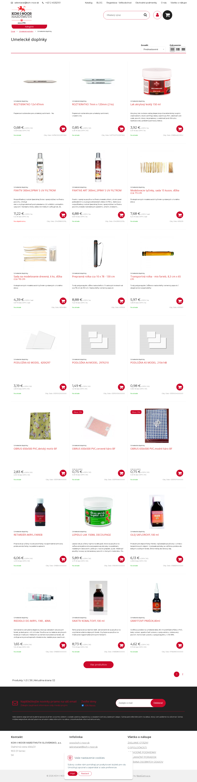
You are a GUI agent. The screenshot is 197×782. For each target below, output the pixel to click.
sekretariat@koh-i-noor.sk (27, 3)
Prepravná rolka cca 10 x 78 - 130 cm (93, 276)
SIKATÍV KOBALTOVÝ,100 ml (88, 620)
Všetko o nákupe (179, 3)
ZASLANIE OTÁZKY (138, 742)
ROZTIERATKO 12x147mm (29, 104)
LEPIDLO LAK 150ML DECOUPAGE (91, 534)
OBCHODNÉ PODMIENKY (142, 752)
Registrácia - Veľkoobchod (118, 3)
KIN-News (90, 705)
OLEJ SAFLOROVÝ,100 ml (144, 534)
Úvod (13, 31)
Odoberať (158, 703)
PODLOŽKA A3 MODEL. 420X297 (32, 362)
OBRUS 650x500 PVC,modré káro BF (151, 448)
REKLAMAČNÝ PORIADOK (142, 757)
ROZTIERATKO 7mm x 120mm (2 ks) (93, 104)
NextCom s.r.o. (143, 776)
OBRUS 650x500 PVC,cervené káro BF (93, 448)
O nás (163, 3)
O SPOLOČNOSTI (137, 747)
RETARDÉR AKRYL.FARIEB (28, 534)
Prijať (72, 773)
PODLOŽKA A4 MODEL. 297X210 (90, 362)
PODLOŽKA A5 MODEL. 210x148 (148, 362)
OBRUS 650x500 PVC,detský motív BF (35, 448)
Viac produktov (98, 664)
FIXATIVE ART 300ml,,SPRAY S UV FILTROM (96, 190)
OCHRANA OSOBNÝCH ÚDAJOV (145, 762)
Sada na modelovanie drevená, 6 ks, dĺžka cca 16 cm (38, 278)
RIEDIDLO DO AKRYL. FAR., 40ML (32, 620)
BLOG (99, 3)
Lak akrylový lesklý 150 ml (145, 104)
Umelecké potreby (26, 31)
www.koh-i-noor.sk (79, 742)
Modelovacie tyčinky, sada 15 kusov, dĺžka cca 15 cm (154, 191)
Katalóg (88, 3)
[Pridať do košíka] (63, 128)
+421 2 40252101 (53, 3)
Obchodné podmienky (146, 3)
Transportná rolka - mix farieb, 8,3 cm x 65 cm (155, 278)
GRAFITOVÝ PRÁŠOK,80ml (145, 620)
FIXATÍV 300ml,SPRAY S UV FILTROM (35, 190)
